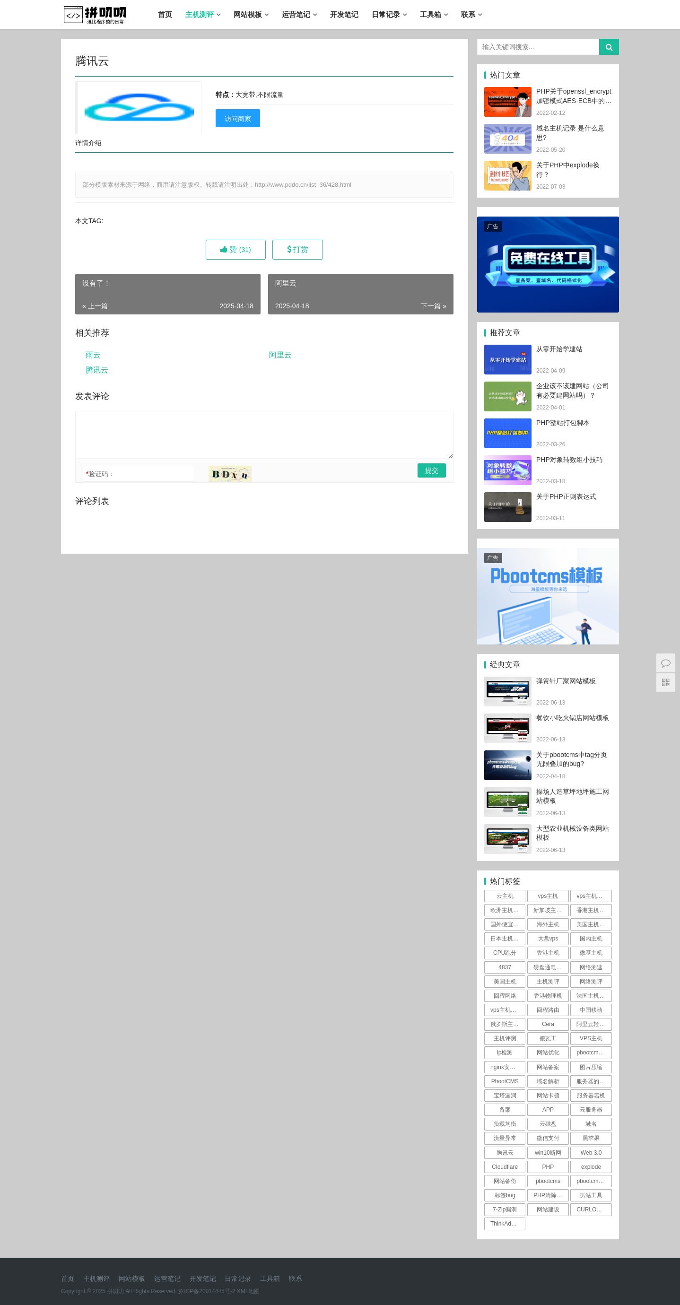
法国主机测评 (593, 995)
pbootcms (548, 1181)
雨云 (93, 355)
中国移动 (591, 1010)
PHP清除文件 (550, 1195)
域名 (591, 1124)
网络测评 (591, 981)
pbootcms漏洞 (593, 1181)
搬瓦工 (548, 1038)
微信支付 (548, 1138)
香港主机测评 (593, 910)
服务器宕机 (591, 1095)
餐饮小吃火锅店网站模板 (572, 718)
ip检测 (505, 1052)
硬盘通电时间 (550, 967)
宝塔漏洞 (505, 1095)
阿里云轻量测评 (593, 1024)
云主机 (505, 896)
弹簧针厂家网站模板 (566, 681)
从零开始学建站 (559, 349)
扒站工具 (591, 1195)
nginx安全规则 (507, 1067)
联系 (468, 14)
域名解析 (548, 1081)
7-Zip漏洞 (505, 1209)
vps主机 (548, 896)
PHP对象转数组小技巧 (569, 459)
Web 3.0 (591, 1152)
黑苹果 (591, 1138)
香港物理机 (548, 995)
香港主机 (548, 952)
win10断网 (548, 1152)
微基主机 (591, 952)
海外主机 (548, 924)
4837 (504, 967)
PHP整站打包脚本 (563, 422)
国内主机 (591, 938)
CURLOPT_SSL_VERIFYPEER (593, 1209)
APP (548, 1109)
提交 (431, 470)
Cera (548, 1024)
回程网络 (505, 995)
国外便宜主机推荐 (507, 924)
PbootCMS (505, 1081)
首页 (165, 14)
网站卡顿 (548, 1095)
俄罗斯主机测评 (507, 1024)
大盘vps (548, 938)
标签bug (505, 1195)
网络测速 (591, 967)
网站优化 (548, 1052)
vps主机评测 (506, 1010)
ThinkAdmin (505, 1223)
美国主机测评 (593, 924)
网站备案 (548, 1067)
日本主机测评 (507, 938)
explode (591, 1167)
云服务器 (591, 1109)
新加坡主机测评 (550, 910)
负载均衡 (505, 1124)
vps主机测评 (592, 896)
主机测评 (199, 14)
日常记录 (386, 14)
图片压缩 (591, 1067)
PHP (548, 1167)
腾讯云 (97, 370)
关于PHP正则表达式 (566, 496)
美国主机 (505, 981)
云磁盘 (548, 1124)
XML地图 (248, 1291)
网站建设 (548, 1209)
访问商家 (238, 118)
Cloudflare (505, 1167)
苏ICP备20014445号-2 (206, 1291)
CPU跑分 (504, 952)
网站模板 (248, 14)
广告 (492, 226)
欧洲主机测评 (507, 910)
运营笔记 (296, 14)
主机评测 (505, 1038)
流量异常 (505, 1138)
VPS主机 (591, 1038)
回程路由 (548, 1010)
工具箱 (430, 14)
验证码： (100, 474)
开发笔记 (344, 14)
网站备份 (505, 1181)
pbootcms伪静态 (593, 1052)
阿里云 (280, 355)
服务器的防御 (593, 1081)
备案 (505, 1109)
